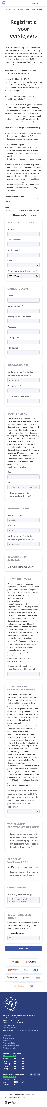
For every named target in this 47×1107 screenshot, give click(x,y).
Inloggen (35, 3)
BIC (9, 482)
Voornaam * (12, 229)
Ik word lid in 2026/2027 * (22, 567)
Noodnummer (13, 348)
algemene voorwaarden (29, 867)
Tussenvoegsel (14, 239)
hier (10, 199)
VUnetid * (11, 525)
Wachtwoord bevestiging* (19, 396)
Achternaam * (13, 250)
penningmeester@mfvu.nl (17, 467)
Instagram (31, 1074)
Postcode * (12, 327)
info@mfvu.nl (24, 173)
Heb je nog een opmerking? (19, 894)
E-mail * (11, 295)
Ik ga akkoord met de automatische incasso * (20, 494)
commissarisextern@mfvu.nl (28, 1030)
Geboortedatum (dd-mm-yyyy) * (22, 271)
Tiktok (35, 1074)
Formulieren (20, 9)
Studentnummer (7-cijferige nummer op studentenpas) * (20, 374)
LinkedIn (38, 1074)
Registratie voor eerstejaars (33, 9)
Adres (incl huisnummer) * (19, 316)
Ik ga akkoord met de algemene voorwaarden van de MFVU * (24, 873)
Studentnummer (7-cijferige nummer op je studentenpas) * (21, 538)
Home (13, 9)
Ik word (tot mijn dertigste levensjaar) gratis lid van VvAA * (22, 667)
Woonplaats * (13, 337)
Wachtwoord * (14, 386)
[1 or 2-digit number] (23, 938)
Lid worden (7, 1036)
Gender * (11, 260)
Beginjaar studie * (15, 515)
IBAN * (10, 472)
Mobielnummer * (15, 306)
